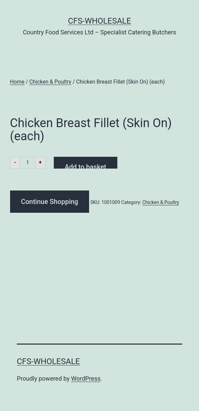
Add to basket (85, 166)
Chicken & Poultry (50, 82)
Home (17, 82)
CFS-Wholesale (99, 21)
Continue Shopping (49, 202)
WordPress (86, 378)
